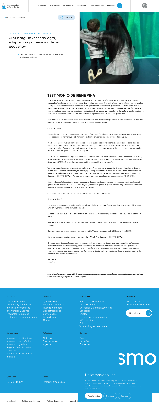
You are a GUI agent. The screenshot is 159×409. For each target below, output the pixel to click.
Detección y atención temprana (96, 307)
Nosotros (55, 5)
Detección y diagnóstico (19, 304)
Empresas (85, 344)
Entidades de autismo (54, 304)
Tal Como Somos (44, 33)
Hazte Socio (86, 341)
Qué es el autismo (16, 301)
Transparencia (97, 5)
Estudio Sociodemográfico (94, 316)
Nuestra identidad (52, 307)
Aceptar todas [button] (94, 396)
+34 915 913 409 (15, 381)
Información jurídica (17, 344)
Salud (82, 323)
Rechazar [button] (124, 396)
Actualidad (82, 5)
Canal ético (12, 350)
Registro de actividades (19, 347)
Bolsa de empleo (51, 316)
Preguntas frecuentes (18, 313)
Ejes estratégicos (52, 310)
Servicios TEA (50, 313)
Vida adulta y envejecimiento (94, 326)
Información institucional (19, 338)
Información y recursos (18, 307)
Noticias (21, 17)
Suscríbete (140, 313)
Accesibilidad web (77, 401)
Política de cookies (55, 401)
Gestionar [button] (110, 396)
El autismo (43, 5)
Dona (82, 338)
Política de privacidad (31, 401)
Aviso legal (11, 401)
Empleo (84, 313)
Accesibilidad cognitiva (92, 301)
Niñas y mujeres (87, 320)
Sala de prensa (50, 341)
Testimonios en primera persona (23, 316)
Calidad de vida (87, 304)
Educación (85, 310)
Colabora (110, 5)
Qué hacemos (68, 5)
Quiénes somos (51, 301)
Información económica (19, 341)
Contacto (48, 320)
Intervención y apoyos (18, 310)
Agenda (47, 344)
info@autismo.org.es (54, 381)
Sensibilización (30, 33)
